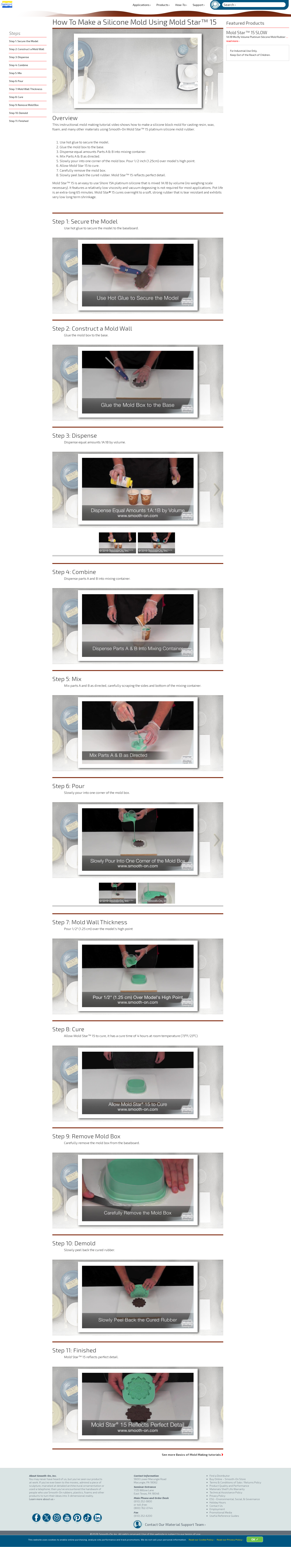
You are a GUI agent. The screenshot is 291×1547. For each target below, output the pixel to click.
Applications (142, 4)
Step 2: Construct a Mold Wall (26, 49)
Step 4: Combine (18, 65)
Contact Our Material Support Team (174, 1524)
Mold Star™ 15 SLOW (246, 32)
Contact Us (216, 1505)
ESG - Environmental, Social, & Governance (235, 1499)
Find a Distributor (220, 1475)
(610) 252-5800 (143, 1501)
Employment (217, 1509)
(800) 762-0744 (143, 1508)
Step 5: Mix (15, 73)
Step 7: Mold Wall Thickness (25, 89)
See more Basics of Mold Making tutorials (192, 1454)
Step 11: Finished (18, 120)
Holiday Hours (218, 1502)
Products (163, 4)
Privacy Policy (217, 1495)
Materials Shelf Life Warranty (227, 1489)
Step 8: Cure (16, 97)
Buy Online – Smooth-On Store (228, 1479)
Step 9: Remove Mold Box (24, 104)
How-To (181, 4)
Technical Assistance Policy (226, 1492)
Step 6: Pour (16, 81)
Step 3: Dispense (19, 57)
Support (199, 4)
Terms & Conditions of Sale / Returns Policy (235, 1482)
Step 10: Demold (18, 112)
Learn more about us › (42, 1499)
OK (255, 1542)
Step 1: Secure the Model (23, 41)
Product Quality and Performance (229, 1485)
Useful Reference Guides (224, 1515)
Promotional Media (221, 1512)
